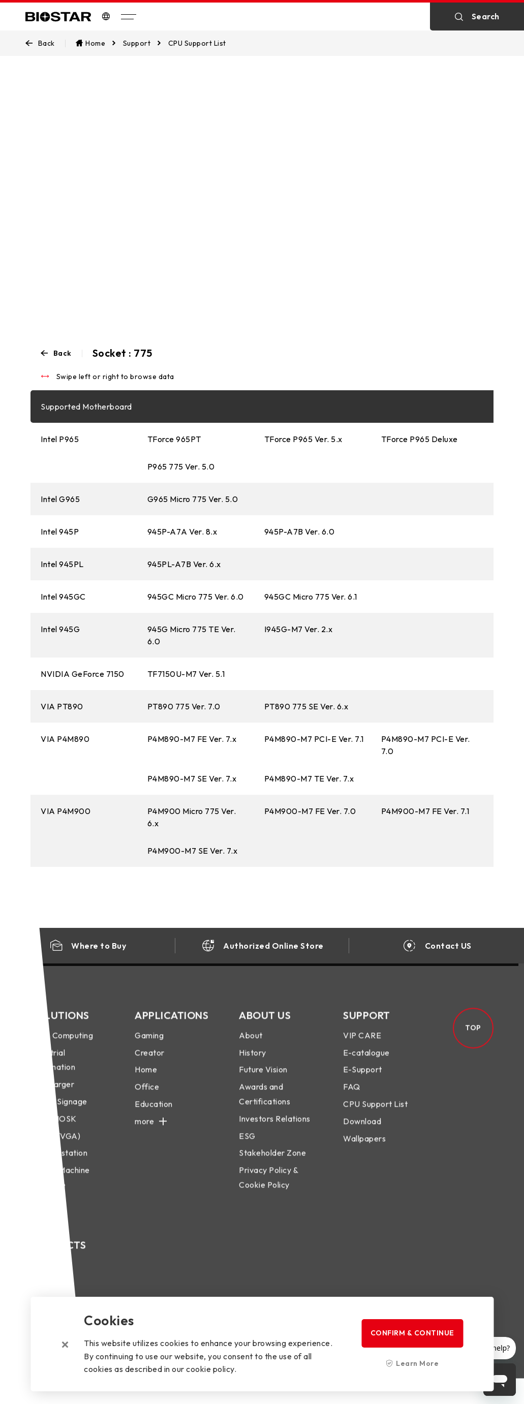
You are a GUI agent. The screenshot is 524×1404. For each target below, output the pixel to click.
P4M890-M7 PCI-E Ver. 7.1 (314, 739)
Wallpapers (364, 1148)
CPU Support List (375, 1113)
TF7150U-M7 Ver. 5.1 (186, 674)
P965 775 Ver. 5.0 (181, 466)
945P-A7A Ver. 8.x (182, 531)
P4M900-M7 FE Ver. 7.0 (310, 811)
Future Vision (263, 1079)
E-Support (362, 1079)
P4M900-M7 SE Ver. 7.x (192, 851)
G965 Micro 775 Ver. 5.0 (192, 499)
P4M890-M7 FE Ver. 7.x (192, 739)
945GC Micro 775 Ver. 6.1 (310, 596)
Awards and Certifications (264, 1103)
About (251, 1045)
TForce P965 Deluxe (419, 439)
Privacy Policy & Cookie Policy (268, 1186)
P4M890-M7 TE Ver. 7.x (309, 778)
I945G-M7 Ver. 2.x (298, 629)
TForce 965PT (174, 439)
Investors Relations (275, 1128)
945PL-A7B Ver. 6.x (184, 564)
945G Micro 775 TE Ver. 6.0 (191, 635)
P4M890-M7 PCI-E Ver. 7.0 (425, 745)
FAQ (351, 1096)
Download (362, 1131)
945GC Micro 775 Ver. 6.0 (195, 596)
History (252, 1062)
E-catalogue (366, 1062)
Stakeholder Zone (272, 1163)
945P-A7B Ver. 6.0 (299, 531)
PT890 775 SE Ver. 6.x (306, 706)
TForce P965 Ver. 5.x (303, 439)
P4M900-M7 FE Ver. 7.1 (425, 811)
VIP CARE (362, 1045)
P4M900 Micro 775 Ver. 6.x (191, 817)
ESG (247, 1145)
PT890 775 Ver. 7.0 (184, 706)
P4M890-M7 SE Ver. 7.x (192, 778)
